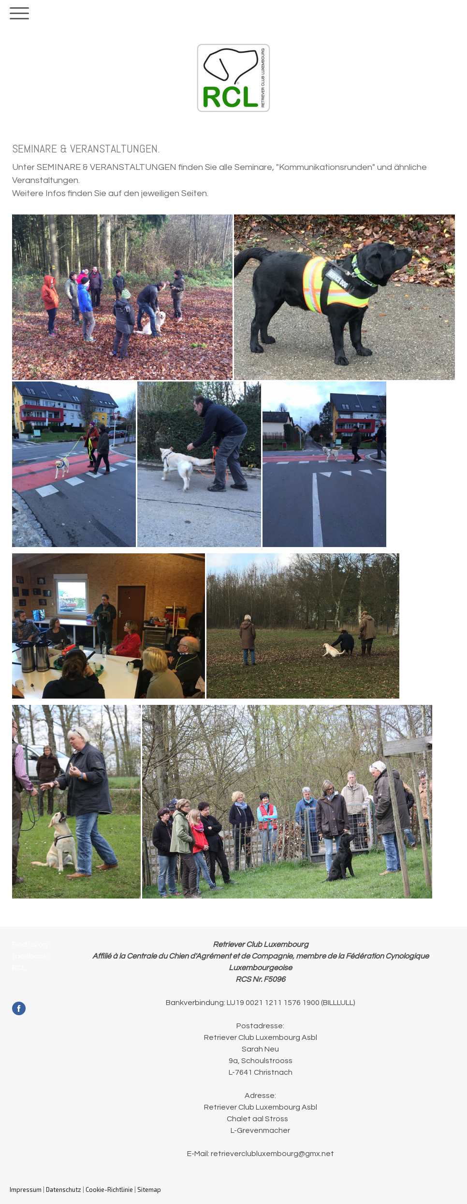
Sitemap (149, 1189)
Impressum (26, 1189)
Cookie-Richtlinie (109, 1189)
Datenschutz (63, 1189)
